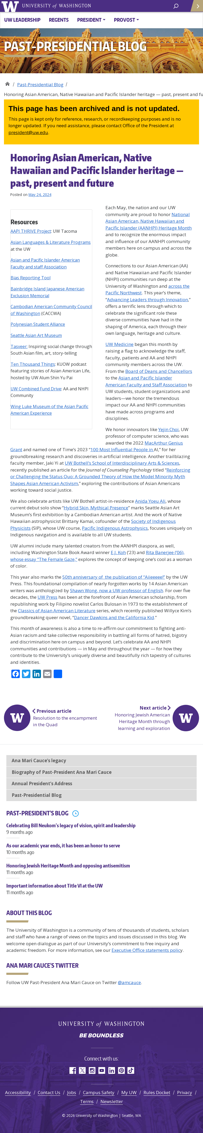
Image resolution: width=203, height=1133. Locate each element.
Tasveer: (19, 346)
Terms (87, 1101)
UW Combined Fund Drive (36, 389)
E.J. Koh (118, 552)
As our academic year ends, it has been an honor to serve (101, 851)
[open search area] (176, 5)
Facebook (72, 1070)
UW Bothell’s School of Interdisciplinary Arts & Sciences (122, 463)
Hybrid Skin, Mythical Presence (96, 508)
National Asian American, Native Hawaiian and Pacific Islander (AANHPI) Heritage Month (148, 221)
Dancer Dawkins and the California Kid (114, 617)
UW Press (47, 597)
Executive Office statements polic (146, 950)
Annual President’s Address (42, 783)
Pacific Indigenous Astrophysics (115, 528)
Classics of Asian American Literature (56, 610)
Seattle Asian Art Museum (36, 335)
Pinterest (121, 1070)
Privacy (184, 1092)
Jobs (71, 1092)
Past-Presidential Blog (40, 84)
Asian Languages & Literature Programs (51, 242)
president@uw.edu (28, 132)
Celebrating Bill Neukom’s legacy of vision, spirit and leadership (101, 831)
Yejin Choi (168, 429)
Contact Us (49, 1092)
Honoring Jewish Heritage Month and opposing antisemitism (101, 871)
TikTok (131, 1070)
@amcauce (129, 982)
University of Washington (11, 6)
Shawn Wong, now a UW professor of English (116, 590)
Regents (59, 19)
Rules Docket (157, 1092)
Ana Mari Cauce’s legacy (39, 760)
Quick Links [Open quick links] (195, 8)
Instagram (91, 1070)
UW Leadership (22, 19)
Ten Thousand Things (33, 364)
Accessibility (18, 1092)
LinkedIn (111, 1070)
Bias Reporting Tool (30, 278)
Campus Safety (98, 1092)
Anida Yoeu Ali (150, 501)
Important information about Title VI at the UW (101, 892)
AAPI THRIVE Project (31, 231)
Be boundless (101, 1036)
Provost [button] (124, 19)
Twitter (82, 1070)
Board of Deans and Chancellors (158, 371)
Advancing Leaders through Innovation (147, 299)
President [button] (89, 19)
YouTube (101, 1070)
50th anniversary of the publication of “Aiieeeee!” (113, 577)
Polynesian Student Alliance (38, 324)
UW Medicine (119, 344)
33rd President (7, 83)
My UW (129, 1092)
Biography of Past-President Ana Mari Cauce (62, 772)
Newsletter (111, 1101)
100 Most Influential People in (122, 449)
